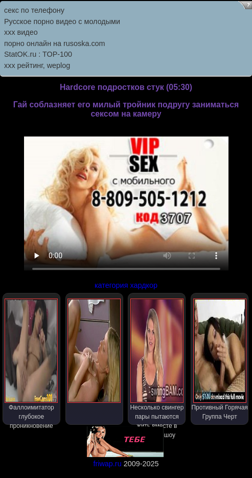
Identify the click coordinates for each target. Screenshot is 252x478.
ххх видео (21, 32)
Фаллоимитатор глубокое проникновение (31, 362)
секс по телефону (34, 10)
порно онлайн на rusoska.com (54, 43)
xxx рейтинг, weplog (37, 65)
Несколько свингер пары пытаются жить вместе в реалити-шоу (157, 362)
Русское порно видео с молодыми (62, 21)
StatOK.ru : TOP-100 (38, 54)
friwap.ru (107, 464)
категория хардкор (126, 285)
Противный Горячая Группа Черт (219, 359)
